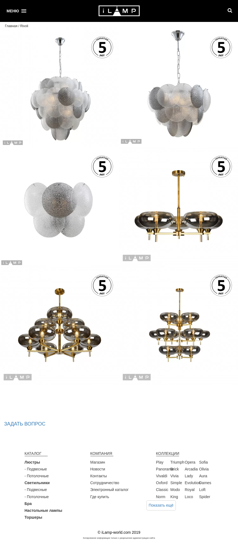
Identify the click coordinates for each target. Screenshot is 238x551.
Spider (204, 497)
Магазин (97, 462)
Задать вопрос (24, 424)
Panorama (165, 469)
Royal (190, 489)
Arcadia (191, 469)
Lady (189, 476)
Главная (11, 26)
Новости (97, 469)
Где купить (99, 497)
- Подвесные (36, 469)
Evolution (193, 483)
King (174, 497)
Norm (160, 497)
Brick (174, 469)
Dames (205, 483)
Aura (203, 476)
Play (160, 462)
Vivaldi (161, 476)
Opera (190, 462)
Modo (175, 489)
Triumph (177, 462)
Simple (176, 483)
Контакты (98, 476)
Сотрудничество (104, 483)
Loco (189, 497)
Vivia (174, 476)
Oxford (162, 483)
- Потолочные (37, 476)
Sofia (203, 462)
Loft (202, 489)
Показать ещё (161, 505)
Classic (162, 489)
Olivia (204, 469)
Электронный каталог (109, 489)
